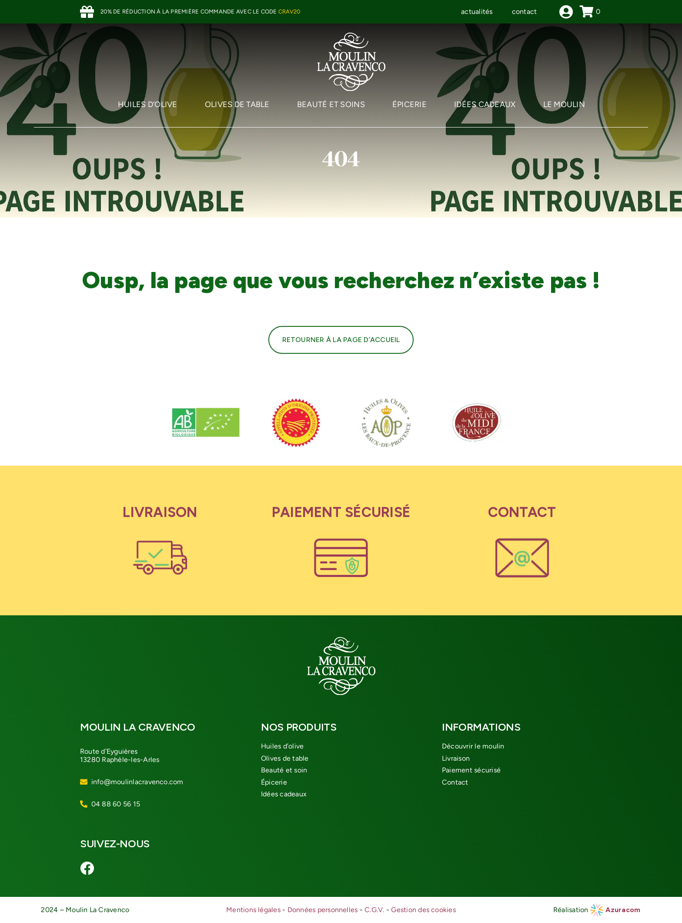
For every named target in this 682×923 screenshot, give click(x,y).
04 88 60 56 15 (115, 804)
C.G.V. (374, 910)
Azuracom (622, 910)
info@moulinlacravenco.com (137, 782)
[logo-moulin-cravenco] (351, 36)
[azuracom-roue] (596, 907)
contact (524, 11)
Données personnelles (323, 910)
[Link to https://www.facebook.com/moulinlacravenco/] (88, 868)
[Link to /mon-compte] (566, 12)
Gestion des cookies (423, 910)
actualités (476, 11)
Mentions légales (253, 910)
